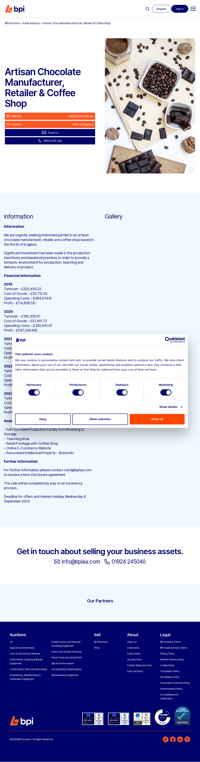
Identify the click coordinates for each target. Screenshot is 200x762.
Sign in (179, 8)
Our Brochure (134, 659)
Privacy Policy (167, 653)
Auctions (18, 635)
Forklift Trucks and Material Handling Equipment (65, 644)
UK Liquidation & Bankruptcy (66, 669)
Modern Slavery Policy (172, 659)
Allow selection (100, 419)
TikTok (166, 739)
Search (147, 9)
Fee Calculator (135, 671)
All (11, 642)
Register (161, 8)
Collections (133, 647)
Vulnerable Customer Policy (175, 683)
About (132, 635)
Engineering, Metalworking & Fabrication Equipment (25, 677)
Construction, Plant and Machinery (28, 669)
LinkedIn (180, 739)
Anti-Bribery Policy (169, 677)
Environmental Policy (171, 688)
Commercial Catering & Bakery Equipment (26, 661)
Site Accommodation (62, 663)
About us (132, 642)
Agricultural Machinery (22, 647)
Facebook (173, 739)
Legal (165, 635)
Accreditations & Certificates (169, 696)
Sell (97, 635)
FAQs (97, 647)
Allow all (157, 419)
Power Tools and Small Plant (66, 657)
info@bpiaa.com (79, 561)
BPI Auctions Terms (170, 642)
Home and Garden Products (66, 651)
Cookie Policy (167, 665)
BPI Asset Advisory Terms (173, 647)
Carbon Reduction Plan (139, 665)
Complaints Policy (169, 671)
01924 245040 (130, 561)
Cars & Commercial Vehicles (25, 653)
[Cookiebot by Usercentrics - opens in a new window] (168, 340)
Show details (168, 406)
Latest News (133, 653)
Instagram (187, 739)
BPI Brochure (101, 642)
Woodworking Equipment (64, 675)
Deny (42, 419)
